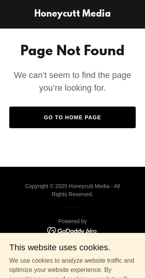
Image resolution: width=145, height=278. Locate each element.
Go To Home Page (72, 117)
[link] (72, 14)
